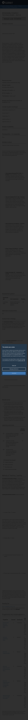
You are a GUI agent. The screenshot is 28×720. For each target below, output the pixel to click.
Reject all (14, 365)
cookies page (21, 360)
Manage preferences (14, 369)
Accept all (14, 373)
